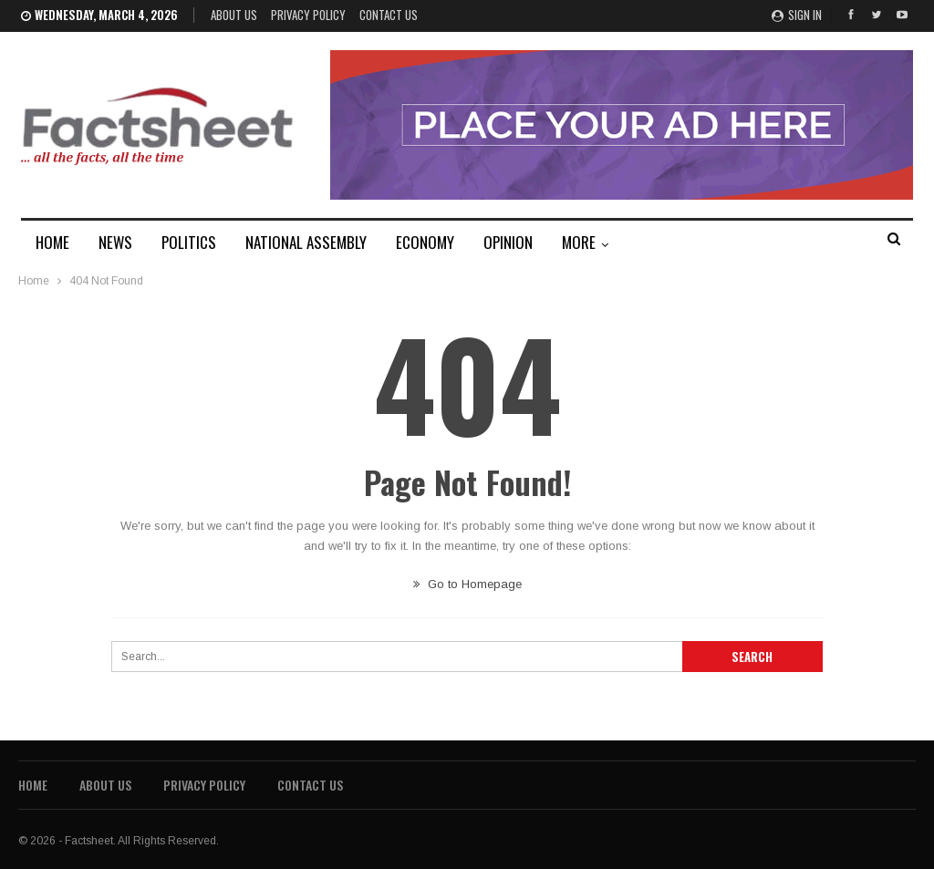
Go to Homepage (467, 584)
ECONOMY (425, 242)
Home (32, 784)
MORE (579, 242)
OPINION (508, 242)
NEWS (115, 242)
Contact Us (388, 14)
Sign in (797, 14)
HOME (52, 242)
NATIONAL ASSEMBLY (306, 242)
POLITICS (188, 242)
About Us (234, 14)
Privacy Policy (308, 14)
